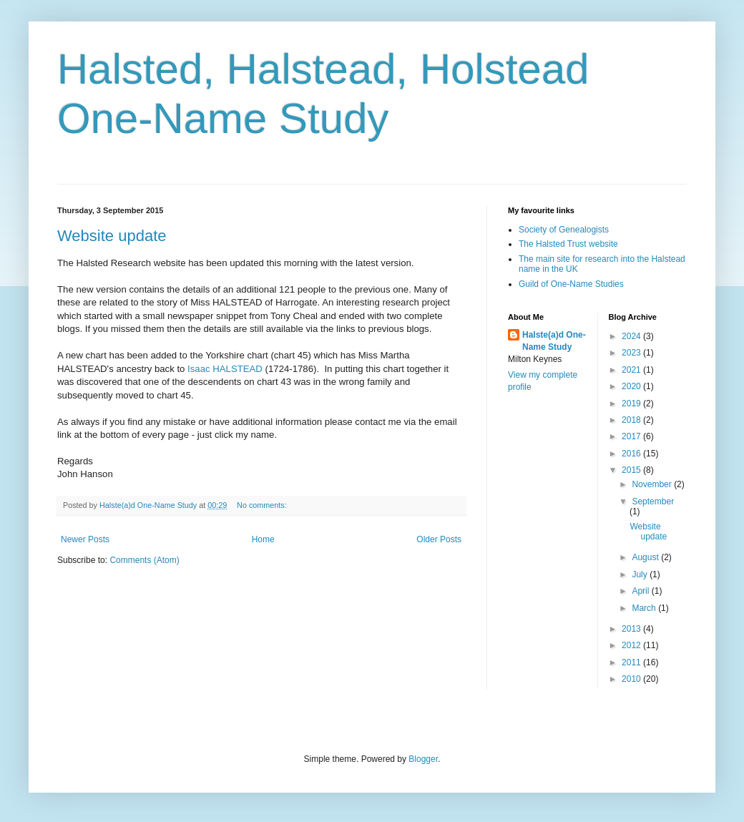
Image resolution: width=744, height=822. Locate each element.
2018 (632, 420)
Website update (111, 236)
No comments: (263, 505)
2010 (632, 679)
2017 (632, 436)
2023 (632, 353)
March (645, 608)
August (646, 557)
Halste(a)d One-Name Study (554, 341)
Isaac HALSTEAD (225, 368)
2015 (632, 470)
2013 (632, 629)
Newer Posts (85, 539)
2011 (632, 662)
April (641, 591)
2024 (632, 336)
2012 (632, 645)
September (653, 501)
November (653, 484)
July (641, 574)
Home (263, 539)
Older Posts (438, 539)
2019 (632, 403)
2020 (632, 386)
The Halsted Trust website (568, 244)
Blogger (423, 759)
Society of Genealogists (564, 230)
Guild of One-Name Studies (571, 284)
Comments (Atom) (144, 560)
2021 (632, 370)
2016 (632, 454)
